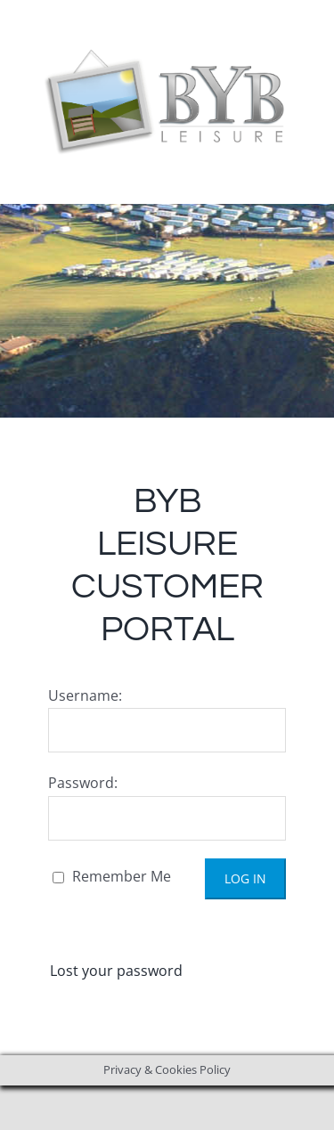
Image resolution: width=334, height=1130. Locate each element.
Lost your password (116, 970)
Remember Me (112, 876)
